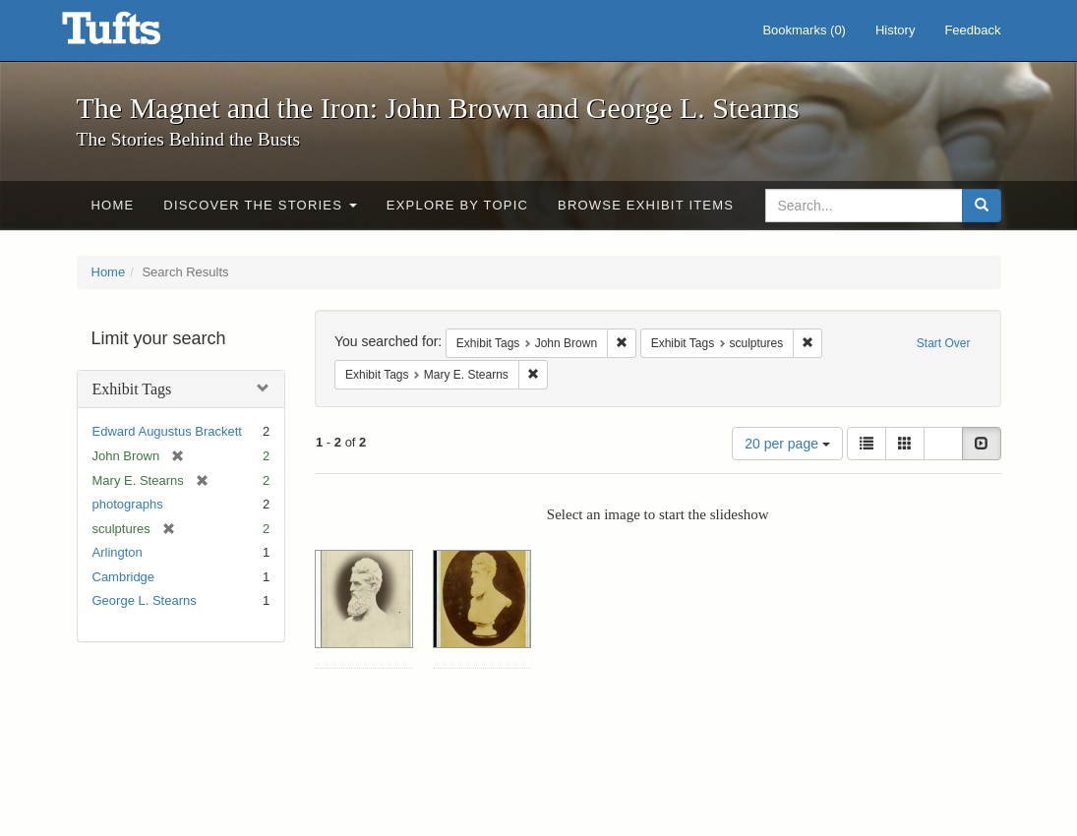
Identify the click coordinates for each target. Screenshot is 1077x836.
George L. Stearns (144, 600)
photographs (127, 504)
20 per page (787, 443)
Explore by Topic (457, 205)
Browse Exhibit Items (646, 205)
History (895, 30)
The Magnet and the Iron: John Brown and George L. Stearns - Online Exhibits (135, 34)
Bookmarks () (804, 30)
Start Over (944, 343)
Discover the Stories (260, 205)
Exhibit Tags (132, 389)
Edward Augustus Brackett (167, 431)
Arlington (117, 552)
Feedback (972, 30)
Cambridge (123, 576)
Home (113, 205)
